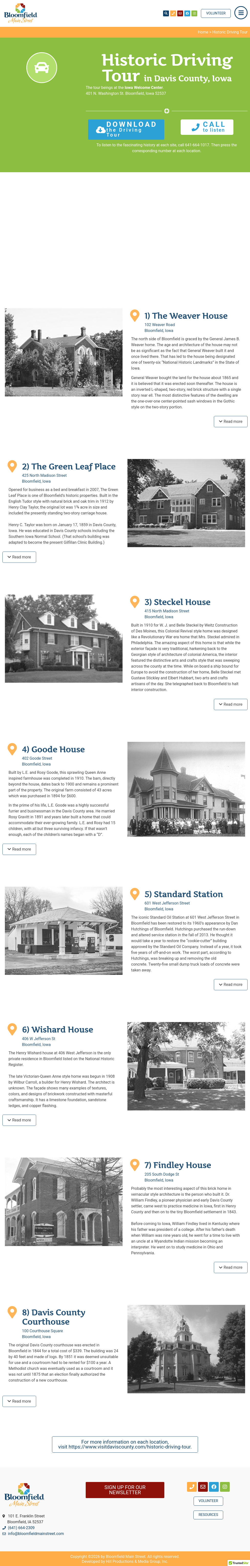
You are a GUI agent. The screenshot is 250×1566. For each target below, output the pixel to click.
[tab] (230, 421)
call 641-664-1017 (193, 145)
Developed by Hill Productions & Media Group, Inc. (125, 1561)
